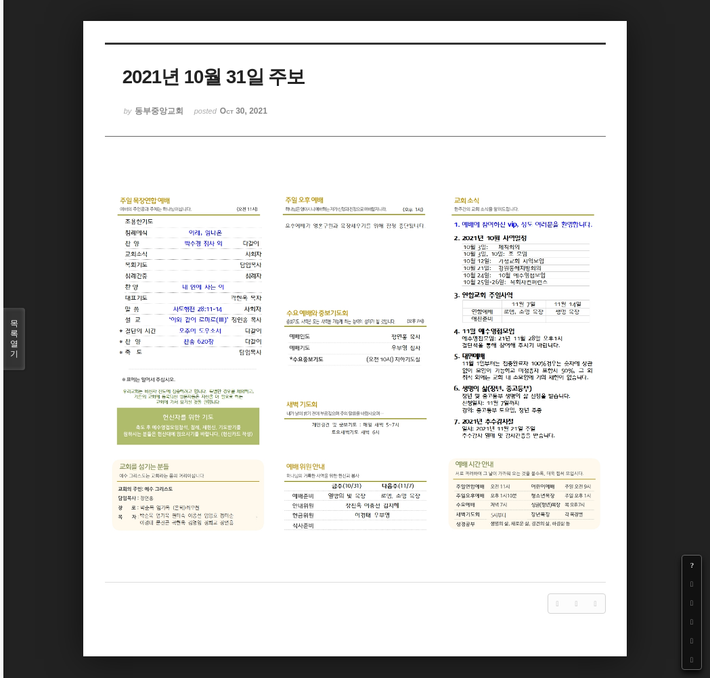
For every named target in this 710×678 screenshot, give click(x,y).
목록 (14, 339)
